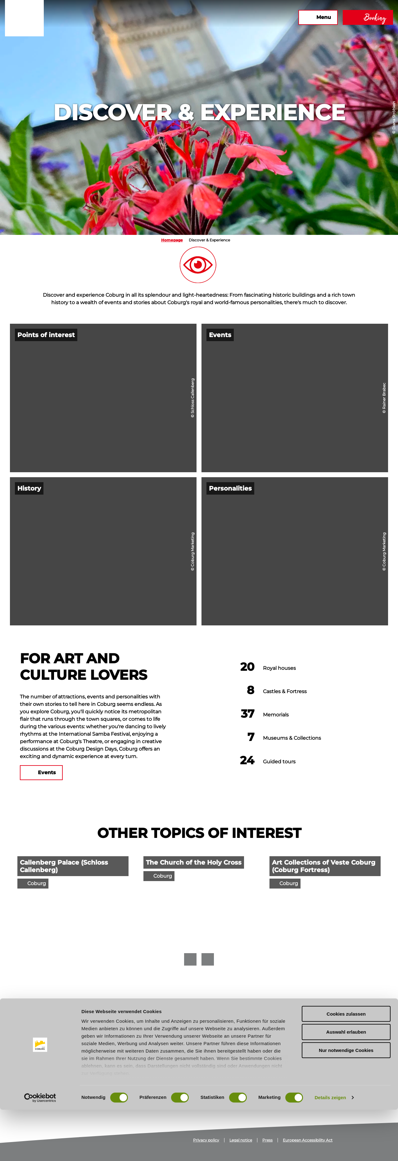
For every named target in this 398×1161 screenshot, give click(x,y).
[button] (226, 17)
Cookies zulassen (346, 1065)
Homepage (172, 240)
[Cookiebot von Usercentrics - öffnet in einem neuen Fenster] (40, 1149)
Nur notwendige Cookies (346, 1101)
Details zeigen (330, 1148)
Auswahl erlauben (346, 1083)
